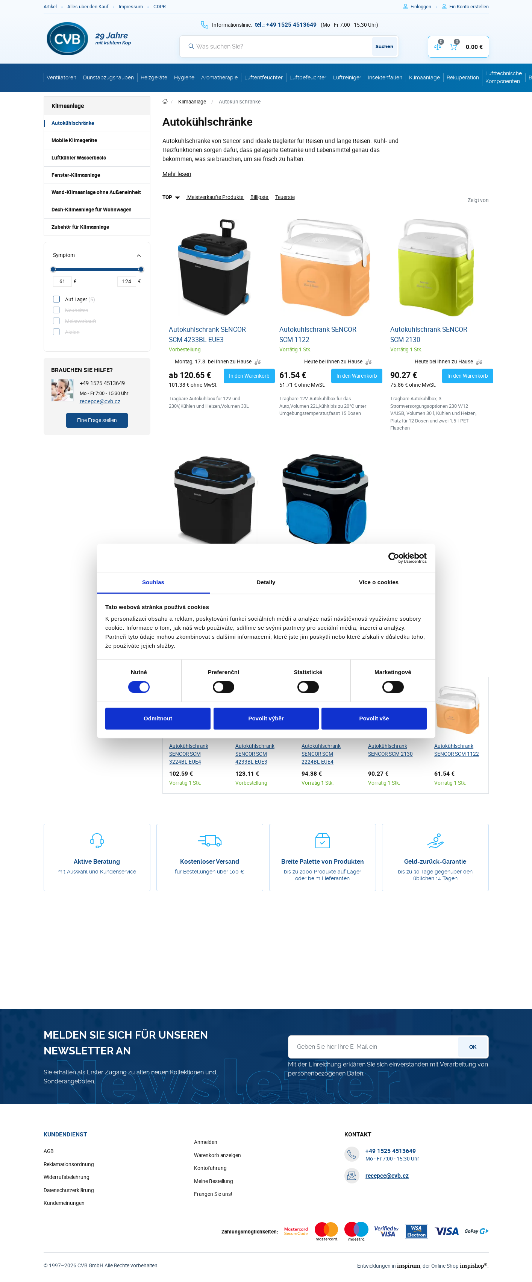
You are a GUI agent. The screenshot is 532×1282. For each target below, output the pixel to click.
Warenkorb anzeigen (217, 1155)
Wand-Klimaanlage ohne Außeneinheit (96, 192)
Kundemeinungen (64, 1203)
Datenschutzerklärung (69, 1190)
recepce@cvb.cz (100, 401)
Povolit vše (374, 718)
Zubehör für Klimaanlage (80, 226)
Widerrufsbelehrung (66, 1177)
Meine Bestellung (213, 1181)
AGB (49, 1151)
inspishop (473, 1265)
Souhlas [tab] (153, 582)
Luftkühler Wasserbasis (79, 157)
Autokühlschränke (73, 123)
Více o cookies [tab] (379, 582)
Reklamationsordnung (69, 1164)
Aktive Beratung (97, 861)
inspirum (408, 1265)
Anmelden (205, 1142)
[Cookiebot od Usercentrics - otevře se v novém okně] (394, 558)
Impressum (131, 6)
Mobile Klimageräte (74, 140)
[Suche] (289, 46)
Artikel (50, 6)
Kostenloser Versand (209, 861)
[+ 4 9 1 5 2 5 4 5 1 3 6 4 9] (286, 24)
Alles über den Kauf (87, 6)
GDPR (159, 6)
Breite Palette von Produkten (322, 861)
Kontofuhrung (210, 1168)
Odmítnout (158, 718)
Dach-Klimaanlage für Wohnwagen (92, 209)
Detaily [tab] (266, 582)
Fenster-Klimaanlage (76, 175)
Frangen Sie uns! (213, 1194)
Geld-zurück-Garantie (435, 861)
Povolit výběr (265, 718)
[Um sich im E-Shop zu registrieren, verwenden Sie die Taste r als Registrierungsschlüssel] (469, 7)
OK (472, 1047)
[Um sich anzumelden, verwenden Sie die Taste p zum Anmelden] (424, 7)
